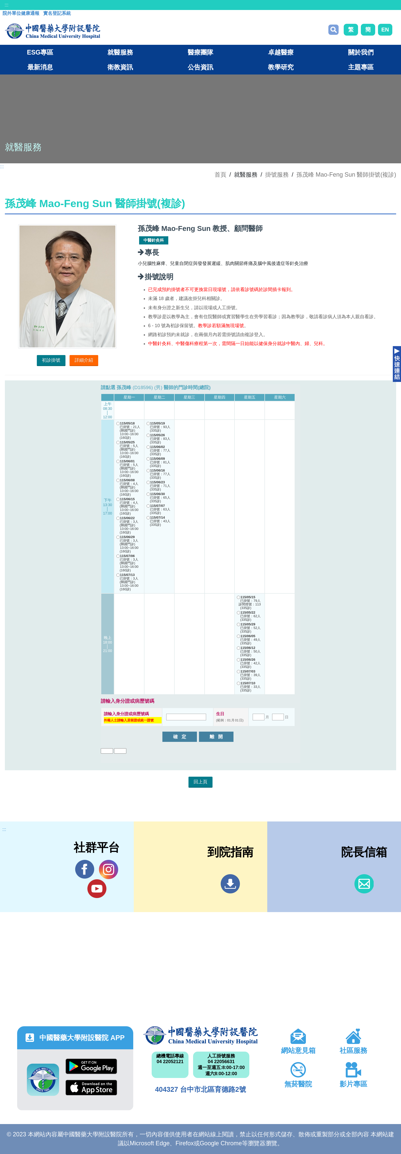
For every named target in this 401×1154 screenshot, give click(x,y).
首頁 (220, 174)
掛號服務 (277, 174)
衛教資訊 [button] (120, 67)
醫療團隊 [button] (200, 52)
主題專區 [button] (361, 67)
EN (385, 29)
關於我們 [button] (361, 52)
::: (6, 4)
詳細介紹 (84, 360)
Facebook (84, 869)
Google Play (91, 1066)
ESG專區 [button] (40, 52)
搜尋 (333, 30)
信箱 (364, 883)
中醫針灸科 (153, 240)
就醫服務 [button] (120, 52)
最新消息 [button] (40, 67)
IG (108, 869)
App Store (91, 1087)
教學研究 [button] (281, 67)
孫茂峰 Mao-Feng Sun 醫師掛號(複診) (346, 174)
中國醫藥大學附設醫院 (200, 1035)
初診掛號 (51, 360)
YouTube (96, 888)
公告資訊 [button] (200, 67)
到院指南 (230, 883)
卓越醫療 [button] (281, 52)
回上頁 (200, 781)
